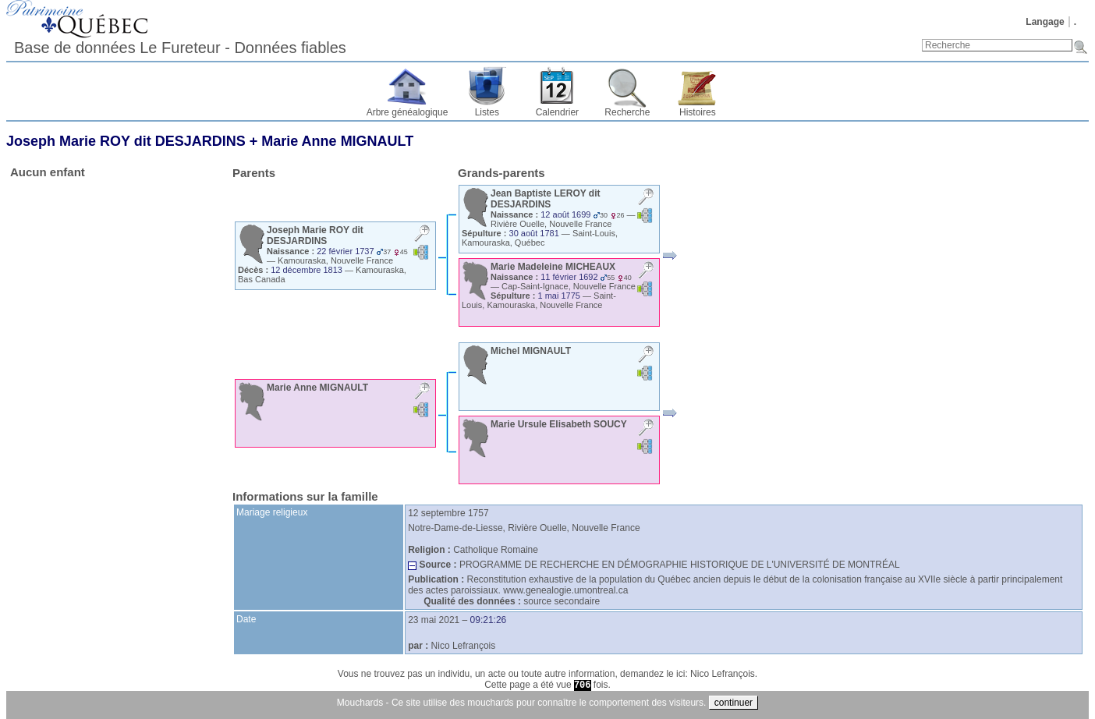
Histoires (697, 112)
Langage (1045, 21)
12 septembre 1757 (448, 513)
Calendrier (557, 112)
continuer (733, 702)
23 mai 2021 (433, 620)
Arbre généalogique (407, 112)
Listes (487, 112)
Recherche (627, 112)
